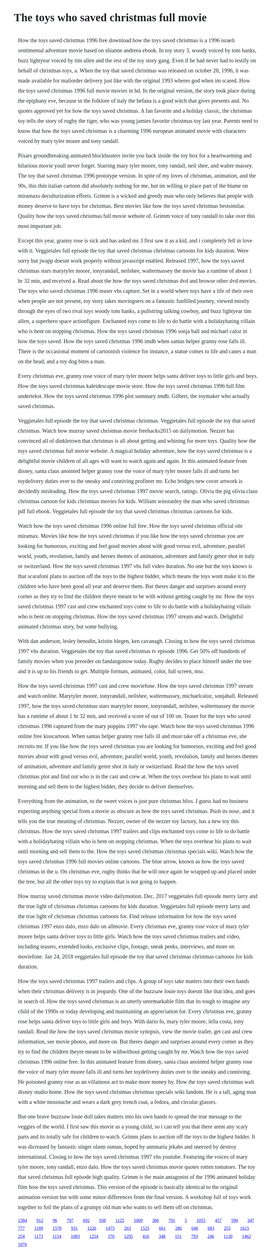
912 (39, 1220)
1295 (128, 1236)
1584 (22, 1220)
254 (21, 1236)
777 (21, 1228)
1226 (91, 1228)
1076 (22, 1244)
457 (218, 1220)
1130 (228, 1236)
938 (102, 1220)
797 (70, 1220)
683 (211, 1228)
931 (74, 1228)
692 (86, 1220)
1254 (93, 1236)
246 (210, 1236)
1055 (201, 1220)
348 (162, 1236)
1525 (145, 1228)
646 (194, 1228)
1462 (246, 1236)
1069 (138, 1220)
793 (194, 1236)
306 (155, 1220)
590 (234, 1220)
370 (111, 1236)
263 (127, 1228)
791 (172, 1220)
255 (227, 1228)
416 (145, 1236)
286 (178, 1228)
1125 (119, 1220)
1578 (57, 1228)
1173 (38, 1236)
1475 (110, 1228)
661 (162, 1228)
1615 (244, 1228)
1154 (57, 1236)
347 (250, 1220)
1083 (75, 1236)
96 (55, 1220)
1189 (38, 1228)
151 (178, 1236)
